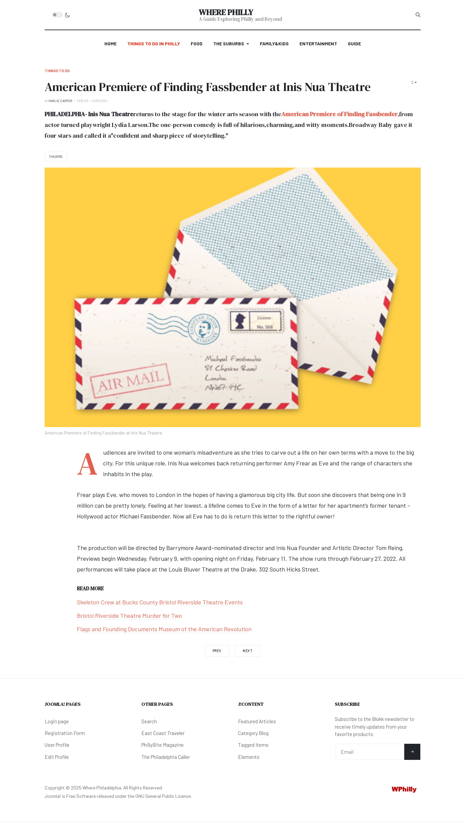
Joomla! (53, 796)
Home (110, 43)
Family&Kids (274, 43)
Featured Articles (257, 721)
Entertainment (318, 43)
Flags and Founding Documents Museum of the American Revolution (164, 629)
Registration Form (65, 733)
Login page (57, 721)
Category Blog (253, 733)
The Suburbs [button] (231, 43)
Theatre (55, 156)
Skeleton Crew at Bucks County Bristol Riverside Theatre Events (160, 602)
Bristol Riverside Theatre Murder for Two (129, 615)
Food (196, 43)
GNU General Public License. (163, 796)
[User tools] (414, 82)
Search (149, 721)
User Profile (57, 745)
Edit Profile (57, 757)
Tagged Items (253, 745)
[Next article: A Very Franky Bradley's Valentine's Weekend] (247, 650)
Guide (354, 43)
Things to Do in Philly (153, 43)
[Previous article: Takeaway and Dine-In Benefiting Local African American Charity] (217, 650)
